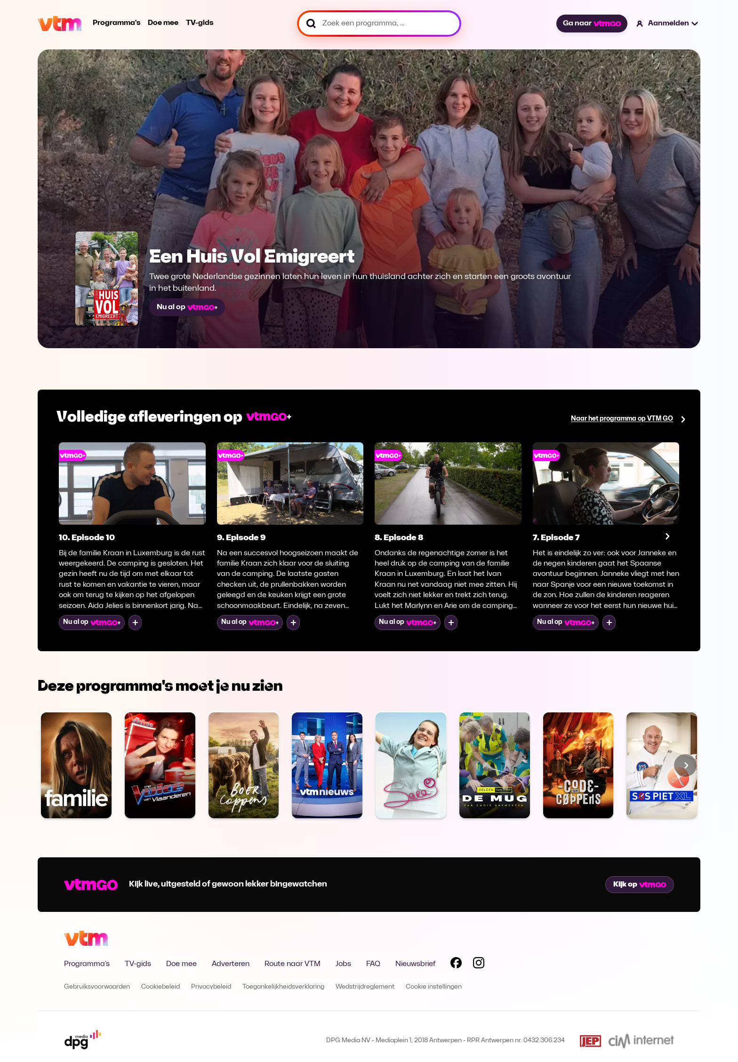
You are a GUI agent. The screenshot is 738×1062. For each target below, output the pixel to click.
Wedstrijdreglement (365, 986)
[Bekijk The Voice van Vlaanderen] (160, 765)
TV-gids (199, 23)
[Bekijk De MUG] (494, 765)
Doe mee (163, 23)
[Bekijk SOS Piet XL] (662, 765)
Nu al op (187, 307)
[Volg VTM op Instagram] (478, 964)
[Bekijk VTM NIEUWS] (327, 765)
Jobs (343, 964)
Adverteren (230, 964)
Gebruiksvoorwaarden (97, 986)
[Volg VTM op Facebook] (456, 964)
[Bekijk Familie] (76, 765)
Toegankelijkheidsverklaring (283, 986)
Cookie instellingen (434, 986)
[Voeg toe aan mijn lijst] (135, 622)
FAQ (373, 964)
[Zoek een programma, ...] (379, 23)
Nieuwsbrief (415, 964)
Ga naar (591, 23)
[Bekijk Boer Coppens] (244, 765)
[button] (667, 23)
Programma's (116, 23)
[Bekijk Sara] (411, 765)
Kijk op (639, 884)
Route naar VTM (293, 964)
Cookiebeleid (160, 986)
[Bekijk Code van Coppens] (578, 765)
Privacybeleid (211, 986)
